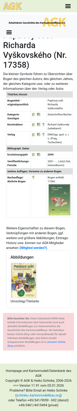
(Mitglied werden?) (33, 248)
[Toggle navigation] (68, 6)
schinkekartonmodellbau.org (39, 395)
